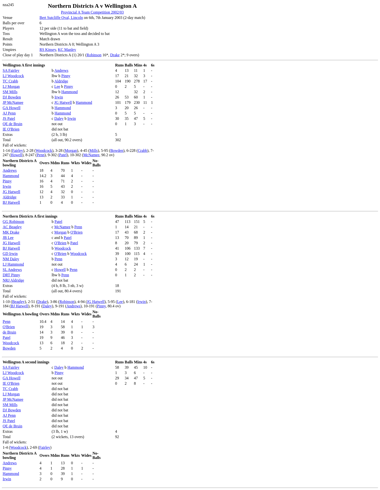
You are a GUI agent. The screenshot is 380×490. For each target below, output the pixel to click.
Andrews (61, 70)
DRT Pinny (11, 275)
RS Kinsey (48, 50)
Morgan (71, 150)
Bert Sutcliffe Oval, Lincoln (61, 18)
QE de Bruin (12, 124)
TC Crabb (10, 81)
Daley (58, 118)
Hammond (69, 92)
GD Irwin (10, 254)
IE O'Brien (11, 129)
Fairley (17, 150)
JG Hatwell (63, 102)
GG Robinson (13, 222)
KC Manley (67, 50)
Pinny (65, 76)
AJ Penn (9, 113)
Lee (57, 86)
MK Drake (11, 232)
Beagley (18, 302)
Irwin (59, 97)
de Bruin (9, 332)
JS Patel (9, 118)
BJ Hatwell (11, 202)
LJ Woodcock (13, 76)
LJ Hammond (13, 264)
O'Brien (76, 232)
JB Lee (8, 238)
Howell (16, 155)
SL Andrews (12, 270)
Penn (40, 155)
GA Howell (11, 108)
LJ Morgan (11, 86)
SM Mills (10, 92)
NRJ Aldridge (13, 280)
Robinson (94, 55)
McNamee (91, 155)
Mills (93, 150)
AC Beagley (12, 227)
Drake (115, 55)
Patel (63, 155)
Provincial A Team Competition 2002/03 (92, 12)
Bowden (116, 150)
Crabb (142, 150)
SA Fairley (11, 70)
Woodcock (44, 150)
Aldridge (61, 81)
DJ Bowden (12, 97)
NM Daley (11, 259)
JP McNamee (13, 102)
